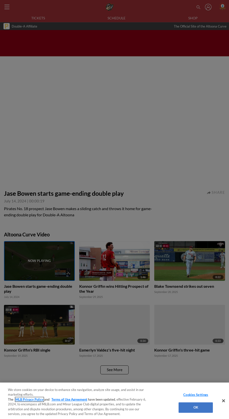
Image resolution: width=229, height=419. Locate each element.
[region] (114, 401)
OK (195, 407)
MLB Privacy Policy (29, 399)
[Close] (223, 400)
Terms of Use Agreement (69, 399)
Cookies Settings (195, 395)
